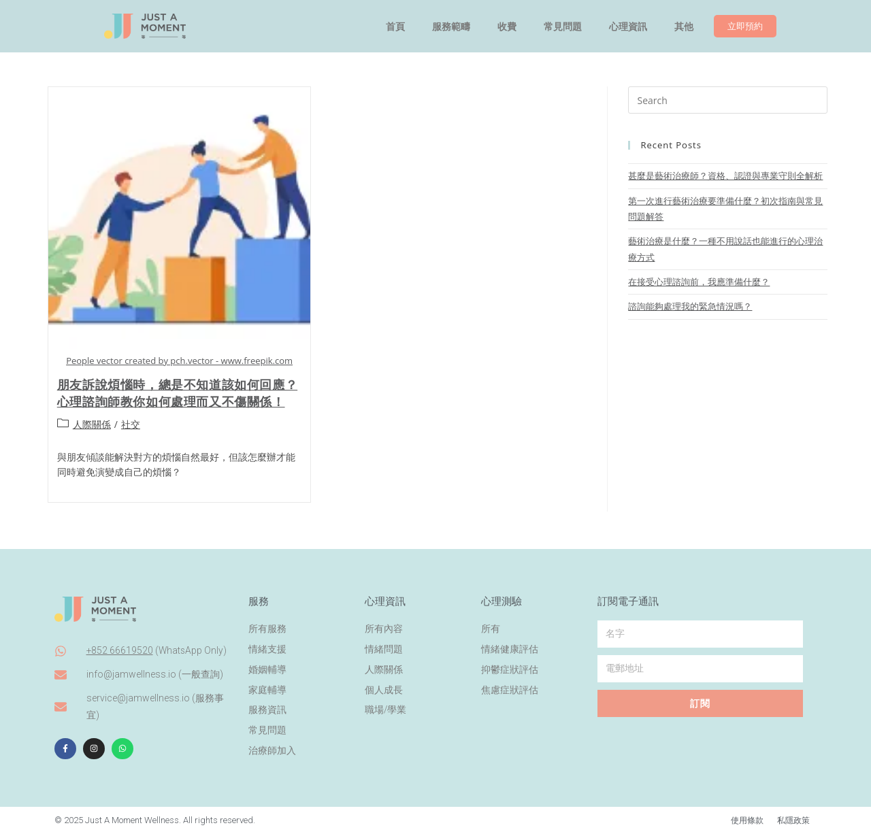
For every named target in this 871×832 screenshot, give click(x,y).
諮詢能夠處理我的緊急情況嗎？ (690, 306)
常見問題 (563, 26)
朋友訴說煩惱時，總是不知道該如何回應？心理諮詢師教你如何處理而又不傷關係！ (177, 393)
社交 (130, 424)
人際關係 (92, 424)
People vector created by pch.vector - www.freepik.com (179, 360)
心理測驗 (501, 598)
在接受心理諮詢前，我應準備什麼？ (699, 282)
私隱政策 (792, 818)
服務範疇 (451, 26)
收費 (506, 26)
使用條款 (743, 818)
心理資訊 (628, 26)
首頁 (395, 26)
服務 (258, 598)
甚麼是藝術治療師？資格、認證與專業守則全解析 (725, 175)
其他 (683, 26)
